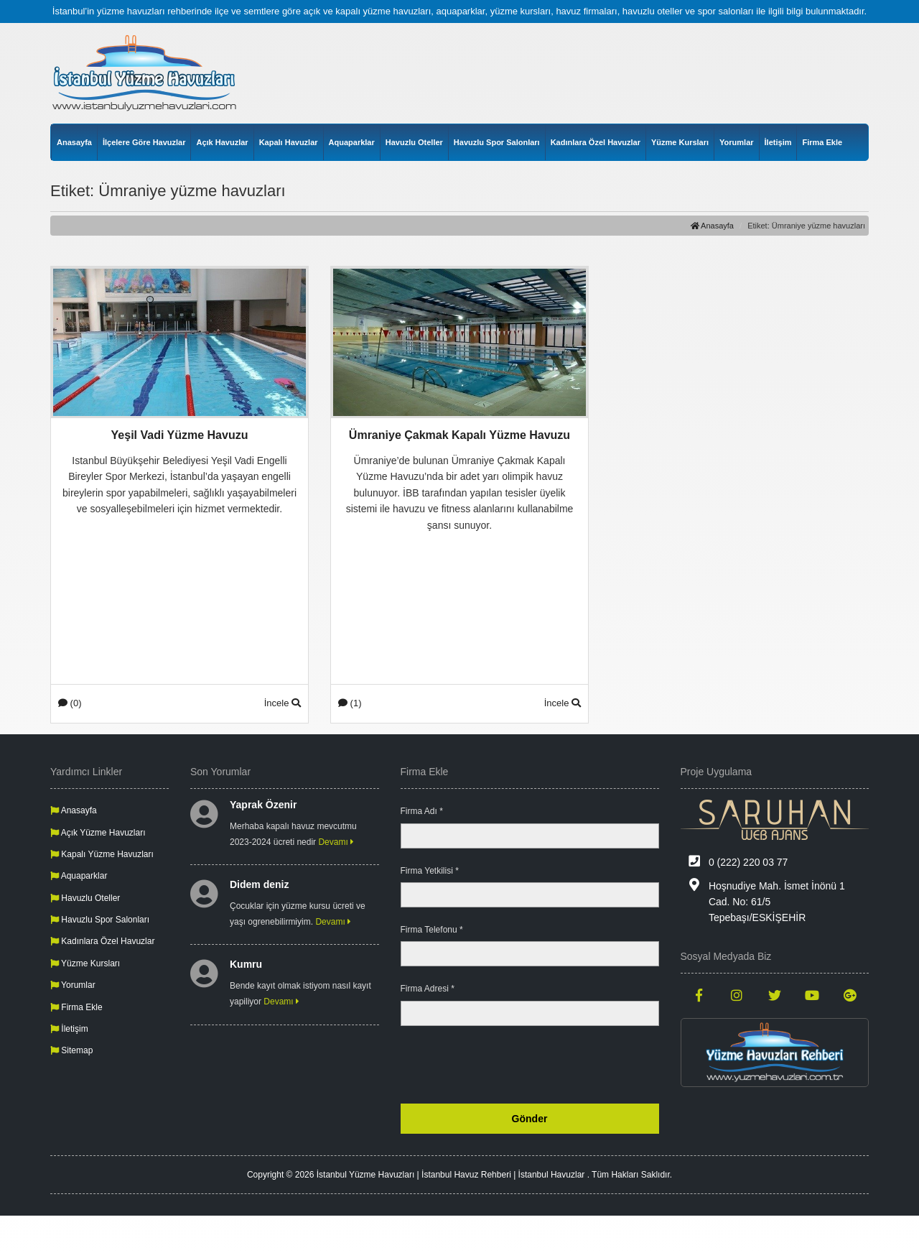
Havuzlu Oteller (414, 142)
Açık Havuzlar (222, 142)
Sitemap (71, 1050)
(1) (350, 703)
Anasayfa (74, 142)
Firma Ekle (822, 142)
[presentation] (550, 1065)
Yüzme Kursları (680, 142)
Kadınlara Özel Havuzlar (595, 142)
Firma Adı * (422, 811)
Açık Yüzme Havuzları (98, 833)
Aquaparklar (352, 142)
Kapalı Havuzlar (288, 142)
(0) (70, 703)
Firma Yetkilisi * (430, 871)
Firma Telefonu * (432, 930)
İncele (282, 703)
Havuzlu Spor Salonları (497, 142)
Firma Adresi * (427, 989)
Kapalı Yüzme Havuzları (102, 854)
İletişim (778, 142)
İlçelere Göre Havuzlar (144, 142)
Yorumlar (736, 142)
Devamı (336, 842)
